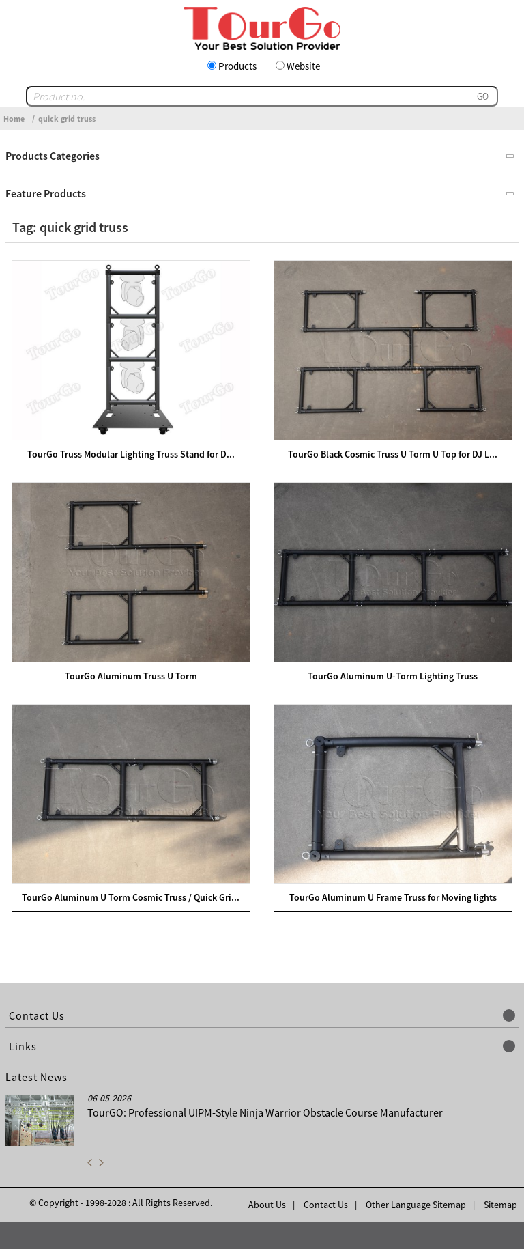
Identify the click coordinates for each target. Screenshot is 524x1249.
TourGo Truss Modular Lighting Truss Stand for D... (131, 454)
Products (237, 65)
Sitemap (500, 1204)
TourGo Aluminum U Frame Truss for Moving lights (393, 897)
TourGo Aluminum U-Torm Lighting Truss (393, 676)
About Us (267, 1204)
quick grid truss (67, 118)
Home (14, 118)
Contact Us (326, 1204)
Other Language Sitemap (416, 1204)
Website (303, 65)
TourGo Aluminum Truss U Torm (131, 676)
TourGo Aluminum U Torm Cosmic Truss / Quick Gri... (130, 897)
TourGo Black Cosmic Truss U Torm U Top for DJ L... (392, 454)
